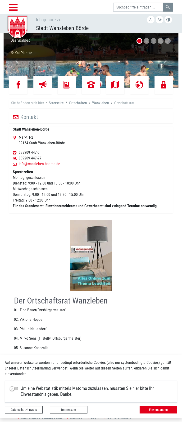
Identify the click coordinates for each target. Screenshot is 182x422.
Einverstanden (158, 410)
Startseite (56, 103)
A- (150, 19)
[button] (17, 60)
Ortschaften (78, 103)
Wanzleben (100, 103)
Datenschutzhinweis (23, 410)
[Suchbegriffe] (138, 7)
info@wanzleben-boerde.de (39, 164)
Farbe (168, 19)
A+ (160, 19)
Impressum (68, 410)
